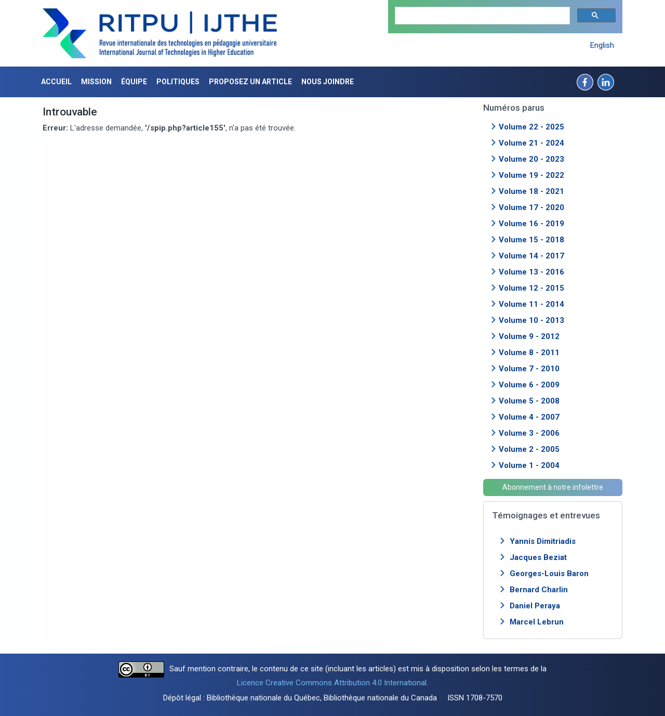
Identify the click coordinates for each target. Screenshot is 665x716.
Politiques (178, 81)
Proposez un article (250, 81)
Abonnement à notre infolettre (552, 487)
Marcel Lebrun (537, 622)
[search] (481, 16)
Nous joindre (327, 81)
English (602, 45)
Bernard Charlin (539, 589)
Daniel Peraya (535, 605)
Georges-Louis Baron (549, 573)
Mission (96, 81)
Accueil (56, 81)
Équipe (134, 81)
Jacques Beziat (538, 557)
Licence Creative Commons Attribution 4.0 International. (332, 682)
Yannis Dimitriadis (543, 541)
